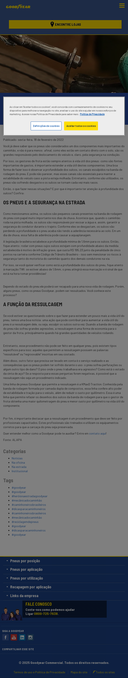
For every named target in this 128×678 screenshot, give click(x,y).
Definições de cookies (46, 126)
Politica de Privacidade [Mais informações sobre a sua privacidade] (92, 114)
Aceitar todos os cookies (81, 126)
